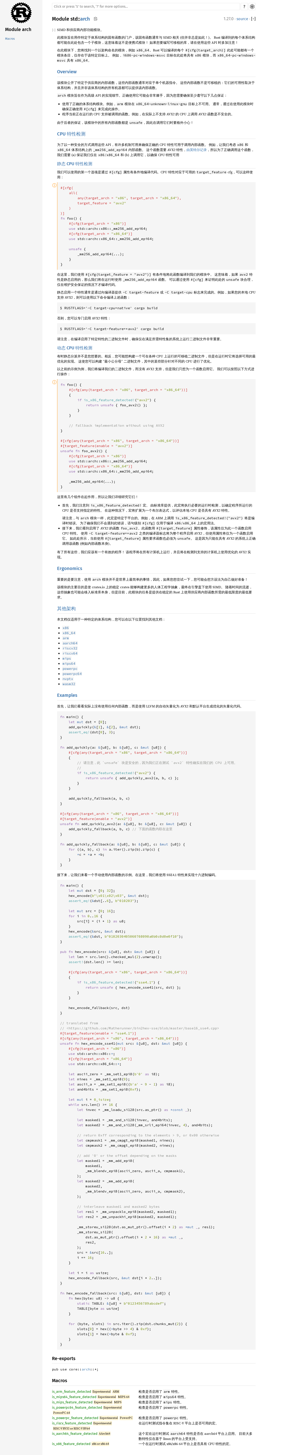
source (242, 19)
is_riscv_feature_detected (72, 1423)
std (74, 19)
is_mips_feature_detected (72, 1402)
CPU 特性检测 (71, 134)
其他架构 (66, 608)
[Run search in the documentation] (146, 6)
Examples (67, 695)
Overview (67, 72)
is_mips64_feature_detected (74, 1397)
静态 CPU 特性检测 (74, 163)
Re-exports (63, 1358)
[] (253, 19)
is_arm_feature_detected (71, 1392)
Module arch (18, 29)
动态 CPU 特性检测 (74, 347)
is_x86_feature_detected (71, 1444)
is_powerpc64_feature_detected (77, 1408)
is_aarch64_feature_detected (75, 1434)
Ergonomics (69, 568)
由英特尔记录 (196, 149)
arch (85, 19)
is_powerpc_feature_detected (75, 1418)
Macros (10, 39)
